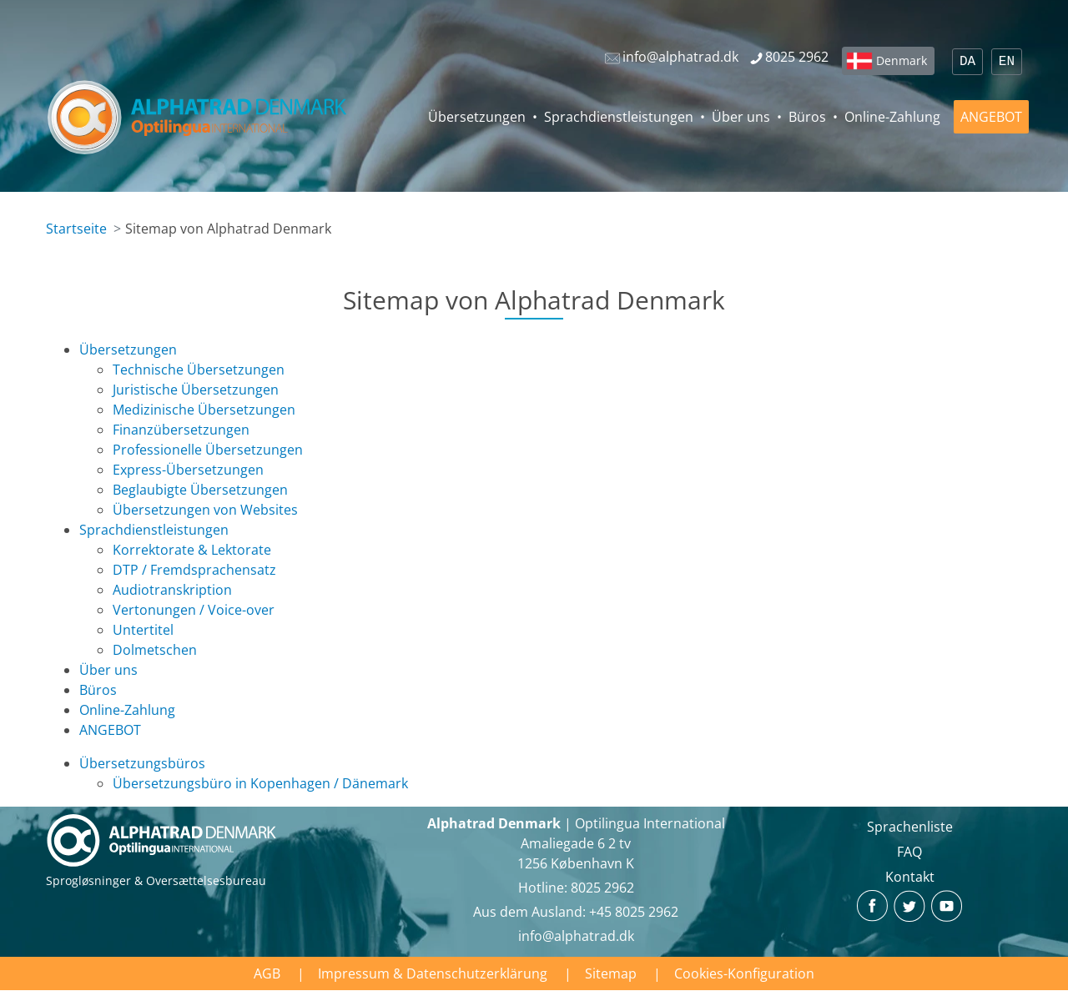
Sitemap (611, 973)
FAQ (909, 852)
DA (967, 61)
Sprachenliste (910, 826)
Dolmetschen (155, 650)
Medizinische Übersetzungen (204, 409)
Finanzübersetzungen (181, 429)
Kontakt (909, 877)
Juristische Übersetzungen (196, 389)
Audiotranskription (172, 590)
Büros (807, 117)
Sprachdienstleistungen (618, 117)
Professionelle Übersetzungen (208, 449)
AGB (267, 973)
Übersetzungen (477, 117)
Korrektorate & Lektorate (192, 550)
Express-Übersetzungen (188, 469)
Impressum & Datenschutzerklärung (432, 973)
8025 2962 (602, 887)
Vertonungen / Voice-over (194, 610)
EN (1007, 61)
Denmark (901, 60)
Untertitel (143, 630)
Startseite (76, 228)
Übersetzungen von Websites (205, 510)
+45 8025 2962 (633, 912)
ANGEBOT (991, 117)
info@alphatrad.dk (576, 936)
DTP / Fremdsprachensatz (194, 570)
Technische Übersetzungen (199, 369)
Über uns (741, 117)
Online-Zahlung (892, 117)
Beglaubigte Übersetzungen (200, 489)
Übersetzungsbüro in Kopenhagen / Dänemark (260, 783)
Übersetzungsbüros (142, 763)
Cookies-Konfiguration (744, 973)
